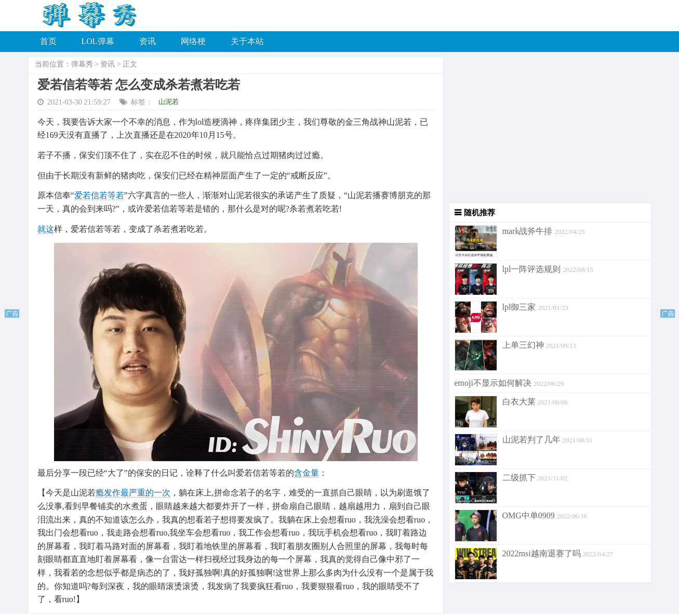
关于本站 (247, 41)
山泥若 (168, 102)
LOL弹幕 (98, 41)
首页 (48, 41)
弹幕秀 (82, 64)
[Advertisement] (547, 130)
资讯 (147, 41)
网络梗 (193, 41)
